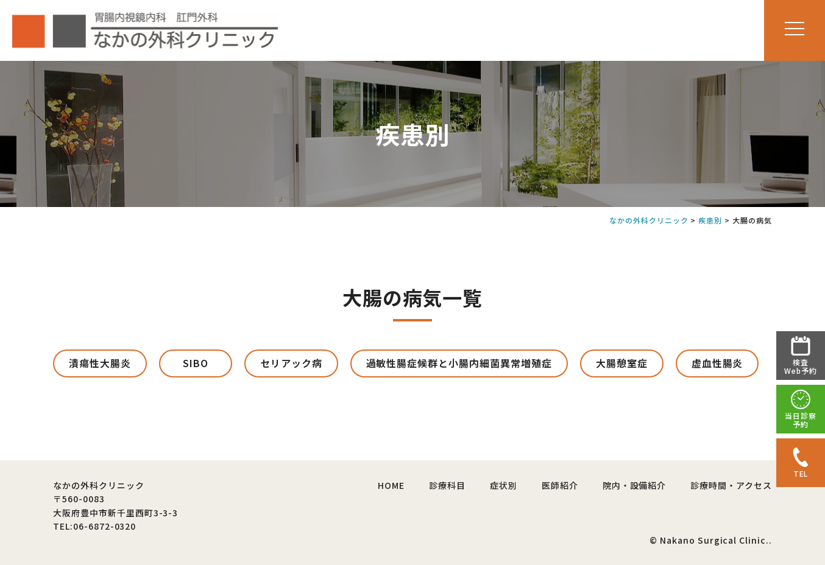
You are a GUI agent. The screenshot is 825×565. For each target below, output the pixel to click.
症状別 (503, 485)
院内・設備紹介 (635, 485)
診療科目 (447, 485)
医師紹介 (560, 485)
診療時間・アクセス (731, 485)
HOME (391, 485)
